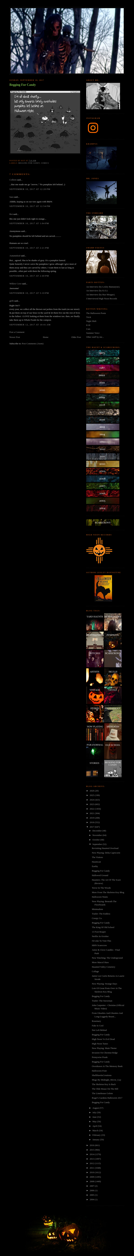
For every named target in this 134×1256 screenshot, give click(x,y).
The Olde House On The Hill (105, 1088)
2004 (92, 1199)
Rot (11, 214)
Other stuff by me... (95, 337)
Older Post (76, 337)
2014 (92, 1154)
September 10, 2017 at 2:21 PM (29, 248)
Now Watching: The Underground (107, 958)
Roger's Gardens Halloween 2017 (107, 1098)
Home (46, 337)
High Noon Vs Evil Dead (103, 1039)
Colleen (12, 179)
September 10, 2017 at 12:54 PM (29, 206)
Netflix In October (100, 936)
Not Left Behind (99, 1030)
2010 (92, 1172)
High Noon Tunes (100, 1043)
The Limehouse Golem (102, 1093)
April (95, 1126)
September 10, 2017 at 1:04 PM (29, 223)
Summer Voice (92, 333)
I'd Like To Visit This (101, 940)
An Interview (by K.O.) (96, 290)
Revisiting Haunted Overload (105, 848)
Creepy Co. (97, 918)
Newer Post (14, 337)
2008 (92, 1181)
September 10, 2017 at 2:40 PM (29, 275)
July (94, 1112)
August (96, 1108)
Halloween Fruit (99, 1070)
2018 (92, 822)
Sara (11, 197)
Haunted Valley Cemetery (103, 967)
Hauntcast (96, 861)
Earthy (95, 866)
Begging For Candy (22, 85)
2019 (92, 817)
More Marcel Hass (100, 962)
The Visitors (97, 857)
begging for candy (29, 163)
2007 (92, 1186)
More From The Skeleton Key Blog (108, 892)
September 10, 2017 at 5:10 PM (29, 293)
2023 (92, 804)
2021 (92, 813)
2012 (92, 1163)
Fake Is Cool (97, 1025)
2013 (92, 1159)
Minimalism (97, 909)
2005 (92, 1195)
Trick (88, 317)
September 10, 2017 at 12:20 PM (29, 189)
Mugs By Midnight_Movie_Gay (106, 1079)
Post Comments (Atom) (33, 343)
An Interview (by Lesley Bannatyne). (103, 286)
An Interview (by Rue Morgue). (100, 294)
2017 (92, 827)
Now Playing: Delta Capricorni (106, 852)
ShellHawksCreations (101, 1075)
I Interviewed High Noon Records (101, 298)
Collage (95, 971)
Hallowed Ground (100, 875)
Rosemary (96, 1021)
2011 (92, 1168)
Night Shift (91, 321)
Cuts (88, 329)
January (96, 1139)
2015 (92, 1149)
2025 (92, 795)
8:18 (88, 325)
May (94, 1121)
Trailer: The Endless (101, 913)
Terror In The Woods (101, 887)
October (96, 839)
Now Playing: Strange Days (104, 983)
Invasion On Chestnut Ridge (105, 1052)
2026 (92, 790)
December (97, 830)
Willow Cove (15, 283)
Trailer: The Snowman (102, 1000)
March (95, 1130)
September (97, 844)
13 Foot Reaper (99, 931)
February (96, 1135)
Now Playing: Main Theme (104, 1048)
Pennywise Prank (99, 1057)
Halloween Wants (100, 897)
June (94, 1117)
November (97, 835)
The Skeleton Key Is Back (104, 1084)
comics (45, 163)
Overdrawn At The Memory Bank (107, 1066)
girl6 (11, 300)
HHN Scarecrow (99, 945)
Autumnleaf (14, 255)
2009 (92, 1177)
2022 (92, 808)
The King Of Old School (103, 927)
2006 (92, 1190)
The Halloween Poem (96, 313)
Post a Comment (16, 332)
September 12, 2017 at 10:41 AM (30, 324)
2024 (92, 799)
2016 (92, 1145)
